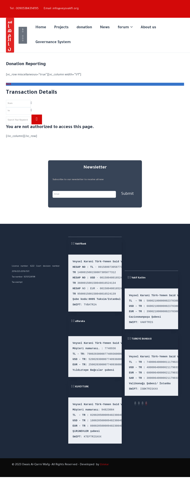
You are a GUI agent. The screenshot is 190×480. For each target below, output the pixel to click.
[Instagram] (139, 403)
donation (84, 28)
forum (125, 27)
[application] (131, 27)
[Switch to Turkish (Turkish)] (177, 14)
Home (40, 28)
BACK (8, 84)
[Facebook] (135, 403)
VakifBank (80, 244)
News (105, 28)
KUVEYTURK (82, 387)
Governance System (53, 43)
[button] (10, 35)
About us (148, 28)
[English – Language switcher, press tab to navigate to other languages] (177, 3)
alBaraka (80, 321)
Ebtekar (105, 464)
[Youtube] (146, 403)
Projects (61, 28)
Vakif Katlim (138, 278)
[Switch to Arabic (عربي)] (175, 8)
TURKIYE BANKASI (142, 339)
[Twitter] (142, 403)
